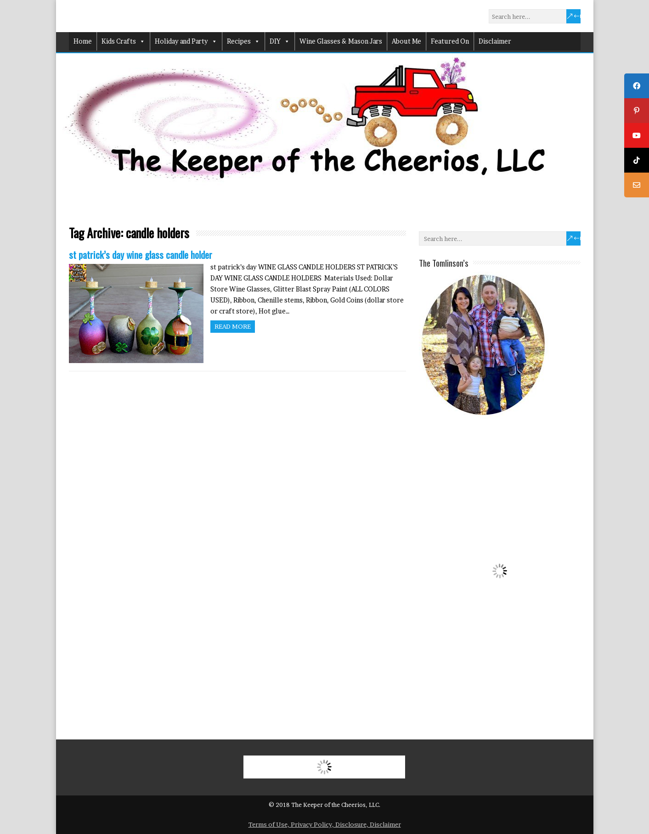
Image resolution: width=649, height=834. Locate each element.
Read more (232, 326)
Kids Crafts (123, 41)
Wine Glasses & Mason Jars (340, 41)
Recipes (243, 41)
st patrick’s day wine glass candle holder (140, 254)
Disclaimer (495, 41)
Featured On (450, 41)
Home (82, 41)
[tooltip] (636, 85)
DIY (280, 41)
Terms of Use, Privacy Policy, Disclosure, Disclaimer (324, 824)
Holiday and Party (186, 41)
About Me (406, 41)
